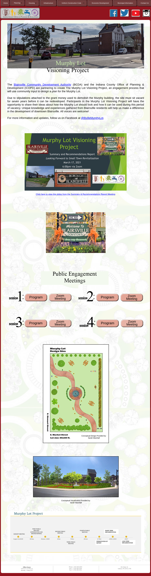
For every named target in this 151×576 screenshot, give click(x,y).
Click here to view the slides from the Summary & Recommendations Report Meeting (75, 194)
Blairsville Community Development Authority (42, 84)
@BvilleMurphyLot (92, 118)
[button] (49, 257)
